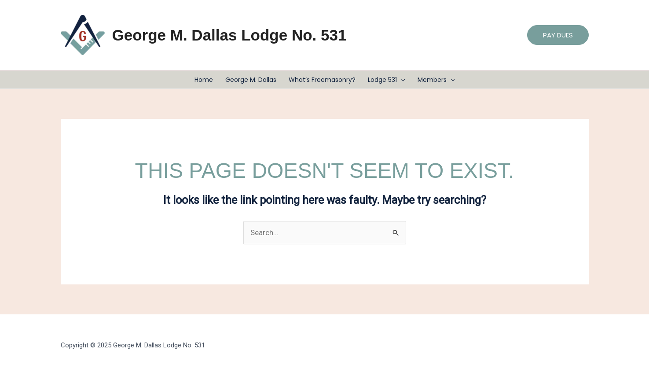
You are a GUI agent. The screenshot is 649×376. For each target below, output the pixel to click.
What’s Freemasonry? (322, 79)
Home (203, 79)
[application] (401, 79)
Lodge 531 (386, 79)
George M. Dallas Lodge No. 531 (229, 35)
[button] (558, 35)
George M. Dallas (250, 79)
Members (436, 79)
